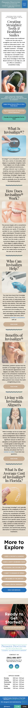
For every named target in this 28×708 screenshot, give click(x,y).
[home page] (11, 4)
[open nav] (24, 4)
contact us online (9, 452)
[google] (17, 666)
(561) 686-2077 (14, 657)
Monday (6, 678)
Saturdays (7, 688)
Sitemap (12, 699)
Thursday (7, 684)
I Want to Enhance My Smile (14, 573)
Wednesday (7, 682)
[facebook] (11, 666)
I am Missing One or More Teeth (14, 567)
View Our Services (14, 590)
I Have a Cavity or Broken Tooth (14, 562)
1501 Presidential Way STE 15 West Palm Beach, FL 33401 (14, 660)
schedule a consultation (17, 317)
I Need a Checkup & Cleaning (14, 556)
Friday (6, 686)
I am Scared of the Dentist (14, 578)
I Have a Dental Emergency (14, 584)
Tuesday (6, 680)
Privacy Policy (20, 699)
